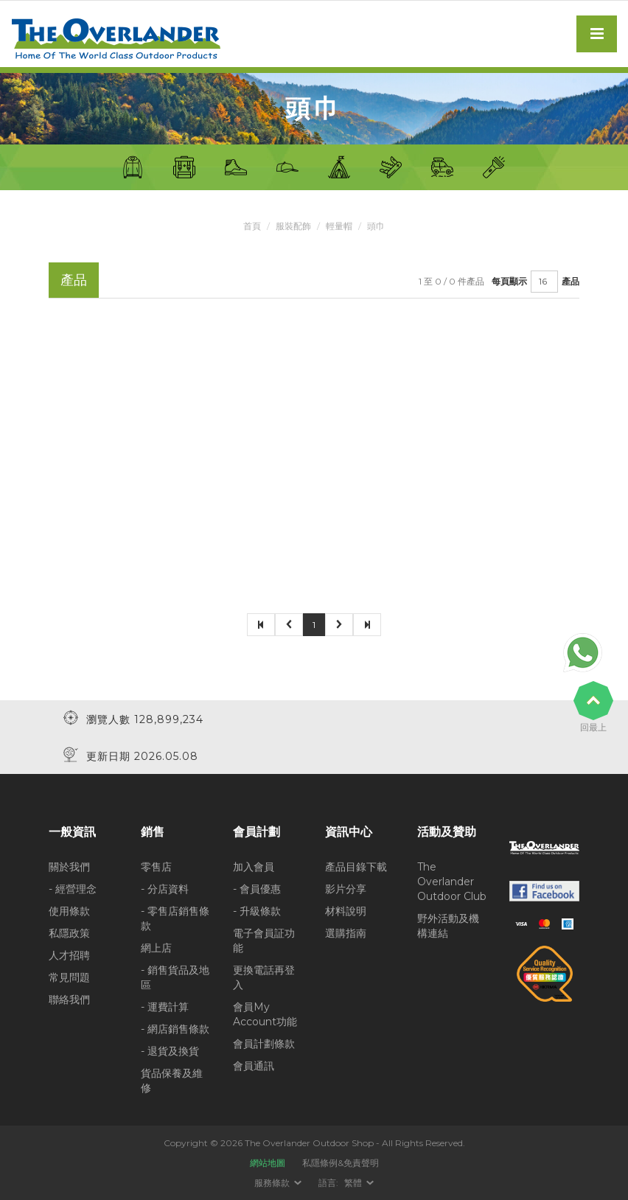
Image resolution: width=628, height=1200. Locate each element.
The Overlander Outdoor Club (451, 881)
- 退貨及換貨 (170, 1051)
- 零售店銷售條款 (175, 918)
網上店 (156, 948)
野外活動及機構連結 (448, 926)
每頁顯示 (509, 281)
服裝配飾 (293, 225)
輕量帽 (339, 225)
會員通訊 (253, 1065)
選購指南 (345, 933)
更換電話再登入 (264, 977)
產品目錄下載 (356, 866)
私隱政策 (69, 933)
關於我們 (69, 866)
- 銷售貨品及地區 (175, 977)
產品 (570, 281)
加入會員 (253, 866)
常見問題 (69, 977)
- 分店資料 (165, 889)
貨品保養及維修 (172, 1081)
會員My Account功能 (265, 1014)
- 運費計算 (165, 1007)
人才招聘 (69, 955)
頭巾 (376, 225)
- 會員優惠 (257, 889)
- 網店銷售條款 (175, 1029)
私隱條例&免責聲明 (340, 1162)
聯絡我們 (69, 999)
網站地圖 (267, 1162)
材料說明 (345, 911)
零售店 (156, 866)
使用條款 (69, 911)
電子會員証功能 (264, 941)
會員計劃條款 (264, 1043)
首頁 (252, 225)
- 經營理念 (73, 889)
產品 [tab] (73, 279)
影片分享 (345, 889)
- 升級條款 (257, 911)
